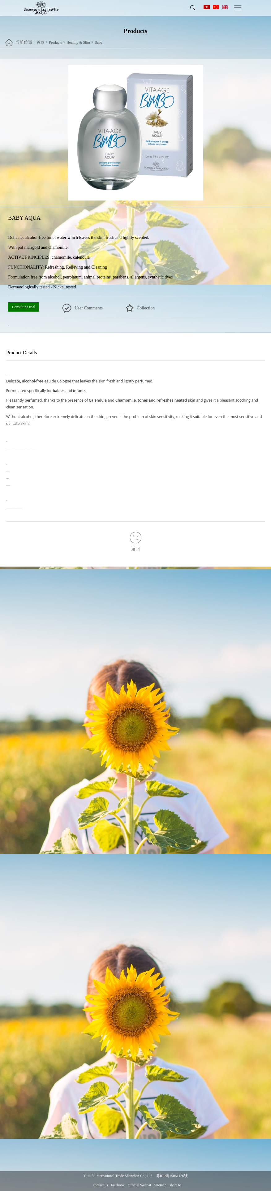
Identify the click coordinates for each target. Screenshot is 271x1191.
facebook (118, 1185)
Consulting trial (23, 307)
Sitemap (160, 1185)
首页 (40, 39)
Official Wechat (139, 1185)
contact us (100, 1185)
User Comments (89, 308)
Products (55, 39)
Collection (146, 308)
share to (175, 1185)
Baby (98, 39)
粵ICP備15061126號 (172, 1176)
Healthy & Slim (78, 39)
